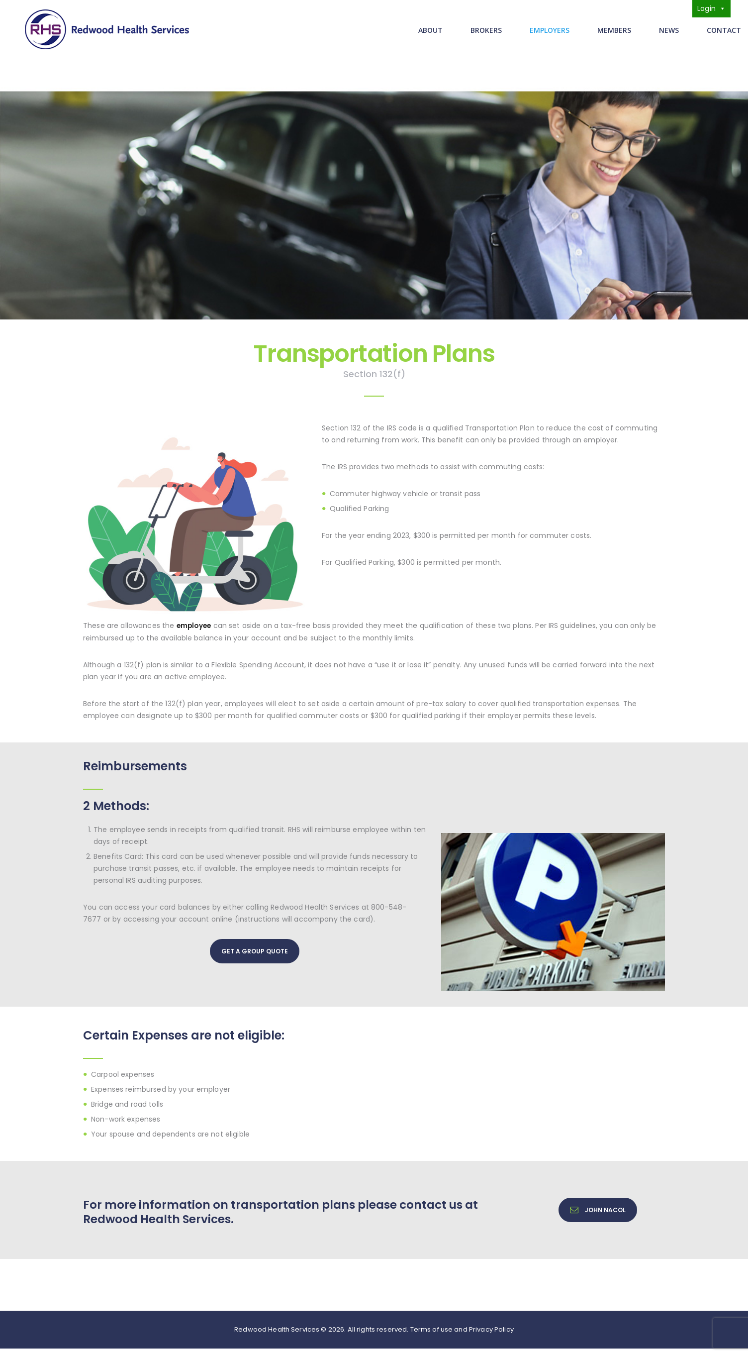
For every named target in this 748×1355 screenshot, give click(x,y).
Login (711, 8)
